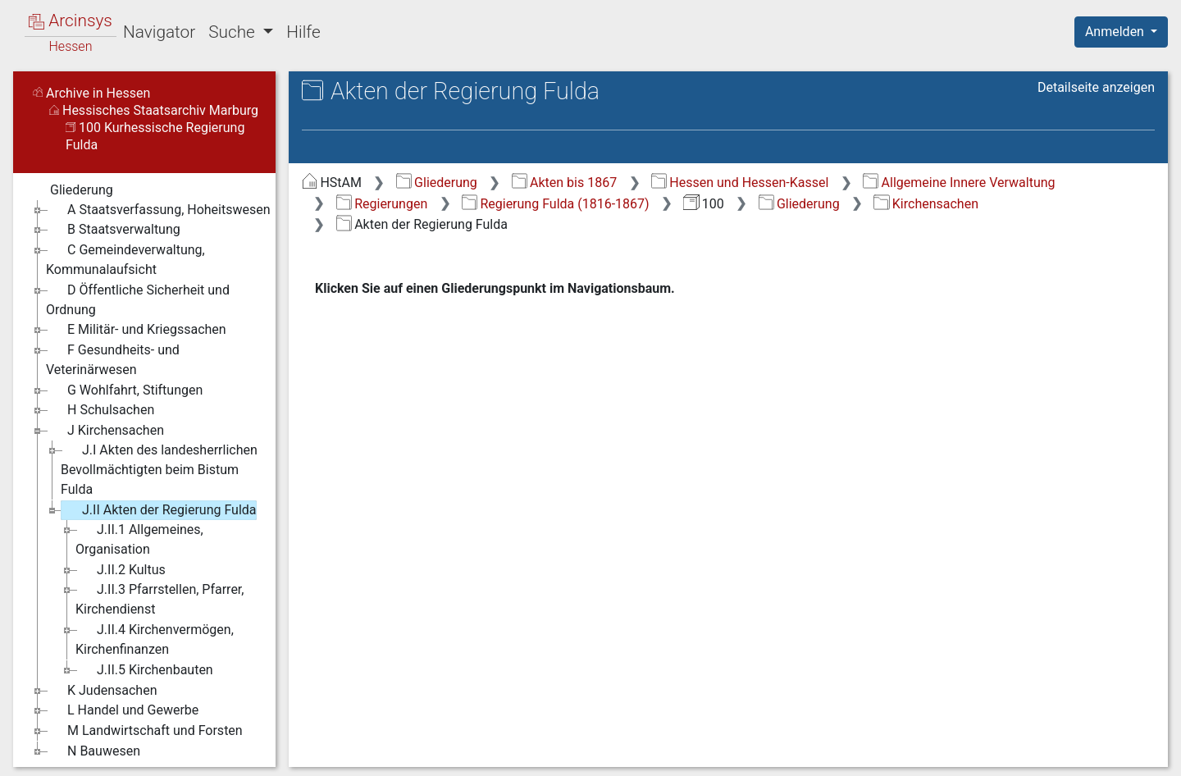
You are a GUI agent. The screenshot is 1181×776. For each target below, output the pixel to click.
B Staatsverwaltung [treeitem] (113, 230)
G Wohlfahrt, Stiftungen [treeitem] (124, 390)
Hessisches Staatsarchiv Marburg (153, 110)
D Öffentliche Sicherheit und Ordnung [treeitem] (138, 299)
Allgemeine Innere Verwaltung (959, 182)
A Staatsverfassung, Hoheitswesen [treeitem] (158, 210)
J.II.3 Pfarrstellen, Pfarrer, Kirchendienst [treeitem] (159, 598)
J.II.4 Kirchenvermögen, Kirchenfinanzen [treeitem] (154, 638)
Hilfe (303, 32)
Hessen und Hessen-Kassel (740, 182)
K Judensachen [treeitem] (101, 691)
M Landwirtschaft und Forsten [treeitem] (144, 731)
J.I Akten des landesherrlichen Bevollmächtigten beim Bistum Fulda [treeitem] (159, 468)
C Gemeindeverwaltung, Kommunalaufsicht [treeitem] (125, 258)
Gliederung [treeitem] (71, 190)
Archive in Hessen (91, 93)
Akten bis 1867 (565, 182)
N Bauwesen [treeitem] (93, 751)
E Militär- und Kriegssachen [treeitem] (136, 330)
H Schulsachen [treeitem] (100, 410)
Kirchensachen (925, 204)
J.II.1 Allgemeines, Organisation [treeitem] (139, 538)
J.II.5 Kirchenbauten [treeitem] (144, 670)
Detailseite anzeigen (1096, 87)
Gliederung (436, 182)
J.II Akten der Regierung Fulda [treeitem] (159, 510)
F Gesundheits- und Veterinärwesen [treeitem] (113, 358)
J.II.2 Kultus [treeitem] (120, 570)
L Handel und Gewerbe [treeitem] (122, 710)
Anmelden (1116, 31)
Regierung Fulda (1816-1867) (556, 204)
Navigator (159, 32)
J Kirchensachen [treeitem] (105, 430)
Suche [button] (233, 32)
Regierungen (381, 204)
